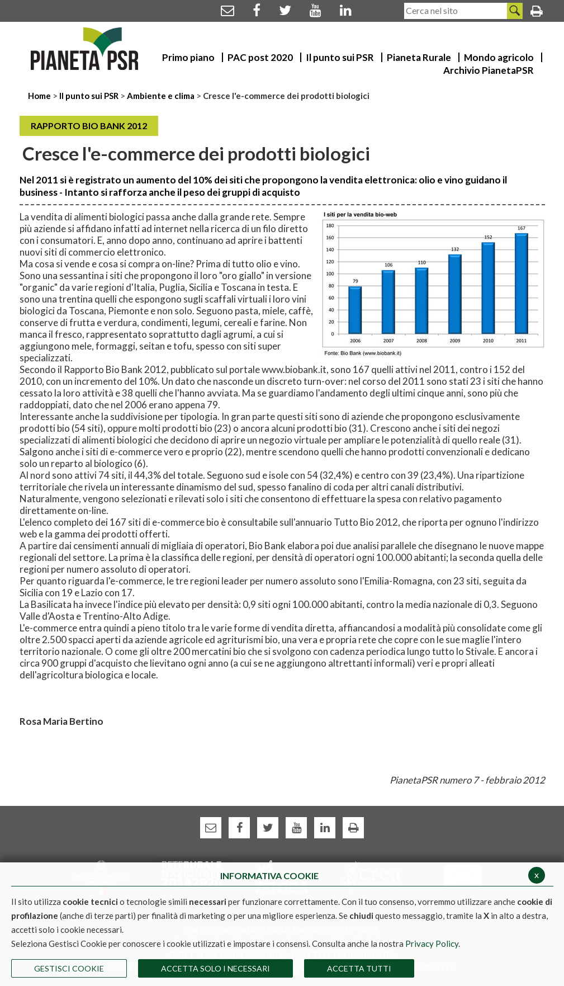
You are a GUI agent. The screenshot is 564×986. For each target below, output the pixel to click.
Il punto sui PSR (89, 96)
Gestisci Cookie (69, 968)
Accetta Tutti (359, 968)
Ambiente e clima (161, 96)
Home (40, 96)
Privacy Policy (431, 943)
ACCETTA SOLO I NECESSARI (215, 968)
